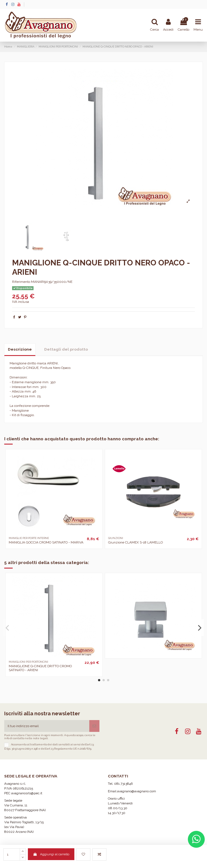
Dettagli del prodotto (66, 349)
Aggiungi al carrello (51, 854)
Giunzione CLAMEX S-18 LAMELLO (135, 542)
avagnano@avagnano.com (136, 791)
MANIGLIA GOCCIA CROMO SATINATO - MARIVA (46, 542)
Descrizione (20, 349)
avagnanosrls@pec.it (26, 793)
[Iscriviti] (94, 726)
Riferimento (21, 282)
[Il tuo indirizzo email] (46, 726)
